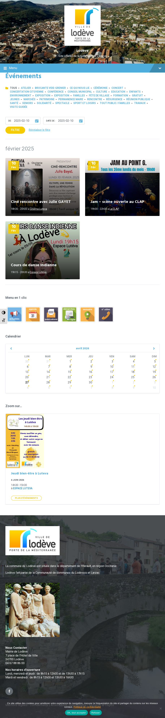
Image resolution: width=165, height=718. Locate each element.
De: (10, 121)
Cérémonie (100, 87)
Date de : (51, 121)
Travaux (139, 103)
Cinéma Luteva (38, 208)
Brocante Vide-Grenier (50, 87)
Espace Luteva (38, 272)
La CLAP (114, 208)
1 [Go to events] (70, 361)
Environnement (20, 95)
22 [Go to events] (69, 377)
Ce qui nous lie (79, 87)
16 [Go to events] (90, 372)
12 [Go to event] (154, 366)
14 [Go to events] (48, 372)
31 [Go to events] (48, 361)
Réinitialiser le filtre (39, 129)
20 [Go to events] (27, 377)
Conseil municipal (80, 91)
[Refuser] (160, 708)
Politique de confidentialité (87, 707)
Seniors (27, 103)
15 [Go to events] (69, 372)
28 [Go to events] (48, 382)
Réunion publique (138, 99)
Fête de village (99, 95)
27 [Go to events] (27, 382)
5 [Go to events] (49, 387)
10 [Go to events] (111, 366)
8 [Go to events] (70, 366)
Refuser (95, 712)
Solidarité (44, 103)
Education (118, 91)
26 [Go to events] (154, 377)
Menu (82, 68)
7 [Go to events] (49, 366)
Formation (120, 95)
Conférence (56, 91)
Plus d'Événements (26, 498)
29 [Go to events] (69, 382)
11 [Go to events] (132, 366)
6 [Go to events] (28, 366)
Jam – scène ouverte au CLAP (117, 202)
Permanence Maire (70, 99)
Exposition (42, 95)
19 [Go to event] (154, 372)
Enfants (135, 91)
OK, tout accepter (76, 712)
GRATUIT (137, 95)
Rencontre (94, 99)
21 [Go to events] (48, 377)
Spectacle (62, 103)
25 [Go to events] (132, 377)
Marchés (29, 99)
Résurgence (114, 99)
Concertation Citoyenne (27, 91)
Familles (79, 95)
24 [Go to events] (111, 377)
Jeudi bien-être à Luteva (29, 473)
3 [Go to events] (112, 361)
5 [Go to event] (155, 361)
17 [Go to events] (111, 372)
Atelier (26, 87)
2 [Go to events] (91, 361)
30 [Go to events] (27, 361)
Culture (101, 91)
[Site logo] (82, 44)
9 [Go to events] (91, 366)
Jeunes (15, 99)
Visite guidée (18, 106)
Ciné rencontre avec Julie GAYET (41, 202)
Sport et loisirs (84, 103)
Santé (14, 103)
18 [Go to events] (132, 372)
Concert (117, 87)
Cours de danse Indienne (34, 265)
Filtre (15, 130)
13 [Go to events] (27, 372)
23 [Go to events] (90, 377)
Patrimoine (46, 99)
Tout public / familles (115, 103)
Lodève (82, 51)
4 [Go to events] (133, 361)
